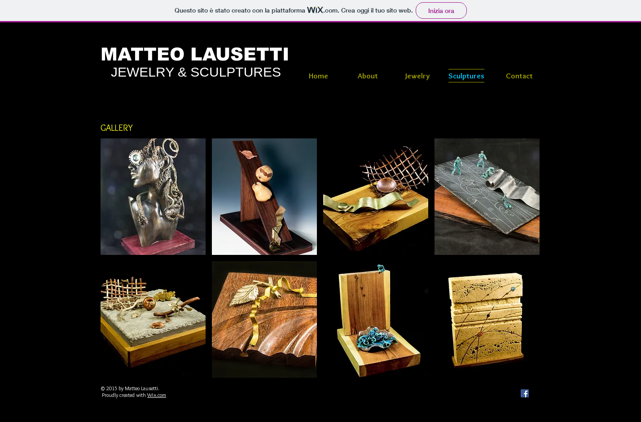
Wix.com (156, 395)
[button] (153, 196)
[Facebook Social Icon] (525, 393)
